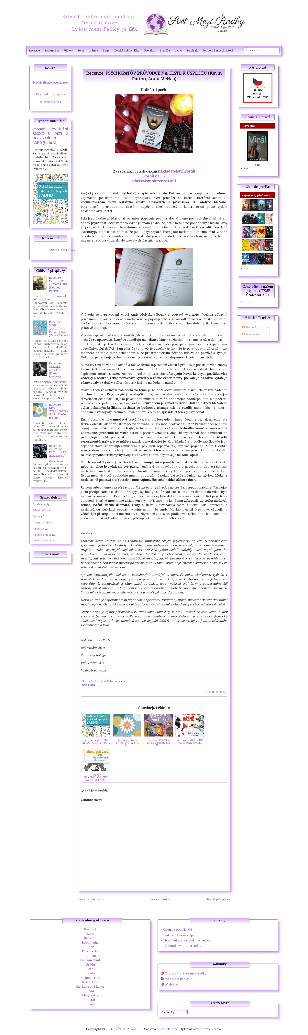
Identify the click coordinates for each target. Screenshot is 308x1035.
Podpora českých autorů (218, 50)
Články (93, 50)
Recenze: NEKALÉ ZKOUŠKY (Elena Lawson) (55, 370)
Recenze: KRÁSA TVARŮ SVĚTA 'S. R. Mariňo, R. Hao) (58, 411)
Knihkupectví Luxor (90, 986)
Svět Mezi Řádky (177, 979)
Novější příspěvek (91, 899)
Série (81, 50)
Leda (90, 991)
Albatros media (42, 540)
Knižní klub (90, 982)
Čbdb (90, 947)
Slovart (90, 1004)
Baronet (90, 929)
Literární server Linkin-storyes (186, 940)
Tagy (106, 50)
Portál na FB (154, 176)
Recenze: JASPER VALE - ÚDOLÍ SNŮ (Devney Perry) (58, 284)
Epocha (90, 956)
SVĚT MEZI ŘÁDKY (62, 250)
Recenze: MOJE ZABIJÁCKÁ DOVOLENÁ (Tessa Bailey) (58, 328)
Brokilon (90, 938)
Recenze (34, 50)
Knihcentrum (90, 978)
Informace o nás (50, 102)
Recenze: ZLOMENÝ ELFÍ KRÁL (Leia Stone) (58, 450)
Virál (257, 165)
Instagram (58, 94)
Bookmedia (90, 942)
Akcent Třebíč (42, 522)
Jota (90, 969)
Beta (90, 934)
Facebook (42, 94)
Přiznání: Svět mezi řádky (182, 946)
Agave (36, 516)
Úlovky (68, 50)
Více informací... (216, 691)
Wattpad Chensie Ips (178, 935)
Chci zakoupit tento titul (154, 181)
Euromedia (90, 951)
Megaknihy (90, 995)
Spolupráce (52, 50)
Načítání (245, 302)
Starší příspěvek (218, 899)
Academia (39, 504)
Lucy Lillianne (168, 1029)
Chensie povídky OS (177, 929)
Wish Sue (171, 984)
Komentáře (251, 334)
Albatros (38, 528)
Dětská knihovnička (126, 50)
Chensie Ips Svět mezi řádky (185, 973)
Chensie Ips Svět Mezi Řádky (97, 681)
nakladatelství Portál (176, 171)
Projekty (149, 50)
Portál (91, 684)
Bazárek (192, 50)
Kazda (90, 973)
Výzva (178, 50)
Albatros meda (42, 534)
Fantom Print (90, 960)
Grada (90, 964)
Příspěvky (250, 327)
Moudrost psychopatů (132, 198)
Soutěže (165, 50)
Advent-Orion (42, 510)
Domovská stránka (155, 899)
